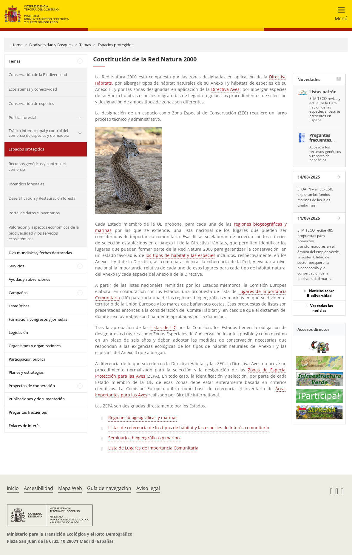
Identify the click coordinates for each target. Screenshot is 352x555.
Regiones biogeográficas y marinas (142, 417)
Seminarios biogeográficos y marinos (145, 438)
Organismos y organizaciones (35, 345)
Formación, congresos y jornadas (38, 319)
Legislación (18, 332)
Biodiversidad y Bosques (50, 44)
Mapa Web (70, 488)
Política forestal (22, 117)
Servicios (16, 266)
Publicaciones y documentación (37, 398)
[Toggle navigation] (339, 14)
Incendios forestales (26, 184)
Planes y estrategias (26, 372)
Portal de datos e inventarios (34, 213)
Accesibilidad (38, 488)
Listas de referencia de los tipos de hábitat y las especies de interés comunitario (188, 427)
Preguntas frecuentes (28, 412)
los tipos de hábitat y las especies (180, 255)
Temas (85, 44)
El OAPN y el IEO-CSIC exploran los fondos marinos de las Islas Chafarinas (315, 197)
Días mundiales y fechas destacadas (40, 252)
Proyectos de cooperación (32, 385)
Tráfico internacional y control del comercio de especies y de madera (39, 133)
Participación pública (27, 359)
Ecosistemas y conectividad (33, 89)
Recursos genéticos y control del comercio (37, 166)
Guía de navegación (109, 488)
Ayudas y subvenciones (29, 279)
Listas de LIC (163, 327)
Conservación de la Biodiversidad (38, 74)
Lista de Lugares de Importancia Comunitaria (153, 448)
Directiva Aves (225, 89)
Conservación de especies (31, 103)
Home (16, 44)
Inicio (13, 488)
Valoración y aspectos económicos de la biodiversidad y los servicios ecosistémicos (44, 232)
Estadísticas (19, 305)
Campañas (18, 292)
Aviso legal (148, 488)
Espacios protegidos (115, 44)
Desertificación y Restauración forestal (42, 198)
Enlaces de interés (24, 425)
